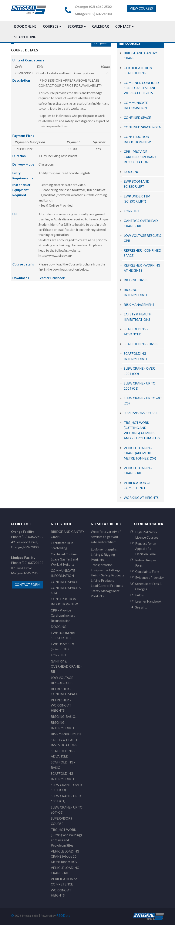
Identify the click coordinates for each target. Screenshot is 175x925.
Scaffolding (25, 37)
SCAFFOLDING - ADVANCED (63, 753)
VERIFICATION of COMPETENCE (64, 881)
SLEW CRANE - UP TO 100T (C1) (67, 798)
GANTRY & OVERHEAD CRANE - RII (66, 666)
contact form (27, 584)
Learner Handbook (51, 278)
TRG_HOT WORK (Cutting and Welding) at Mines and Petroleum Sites (66, 837)
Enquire (101, 43)
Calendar (100, 26)
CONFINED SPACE (137, 117)
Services (77, 26)
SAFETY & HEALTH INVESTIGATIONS (64, 742)
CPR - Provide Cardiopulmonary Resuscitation (140, 157)
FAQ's (139, 595)
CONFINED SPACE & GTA (142, 127)
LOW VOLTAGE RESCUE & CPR (62, 680)
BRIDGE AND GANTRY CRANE (67, 534)
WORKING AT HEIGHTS (141, 497)
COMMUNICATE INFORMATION (63, 573)
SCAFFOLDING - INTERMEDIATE (63, 776)
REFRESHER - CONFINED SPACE (64, 691)
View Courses (141, 8)
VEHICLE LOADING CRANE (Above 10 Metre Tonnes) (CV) (140, 453)
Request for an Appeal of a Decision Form (145, 549)
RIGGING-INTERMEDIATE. (63, 725)
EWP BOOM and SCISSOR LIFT (63, 635)
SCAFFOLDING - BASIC (141, 344)
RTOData (63, 915)
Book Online (25, 26)
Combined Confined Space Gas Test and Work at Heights (141, 88)
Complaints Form (147, 571)
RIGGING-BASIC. (136, 280)
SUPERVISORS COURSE (141, 413)
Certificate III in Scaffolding (62, 545)
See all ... (141, 607)
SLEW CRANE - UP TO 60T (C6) (67, 809)
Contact (124, 26)
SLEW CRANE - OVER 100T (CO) (66, 787)
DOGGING (131, 172)
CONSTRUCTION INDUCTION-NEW (64, 601)
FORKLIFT (131, 211)
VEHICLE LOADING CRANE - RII (65, 870)
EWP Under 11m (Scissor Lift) (62, 646)
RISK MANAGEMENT (139, 304)
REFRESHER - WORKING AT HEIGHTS (61, 705)
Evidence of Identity (149, 578)
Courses (52, 26)
